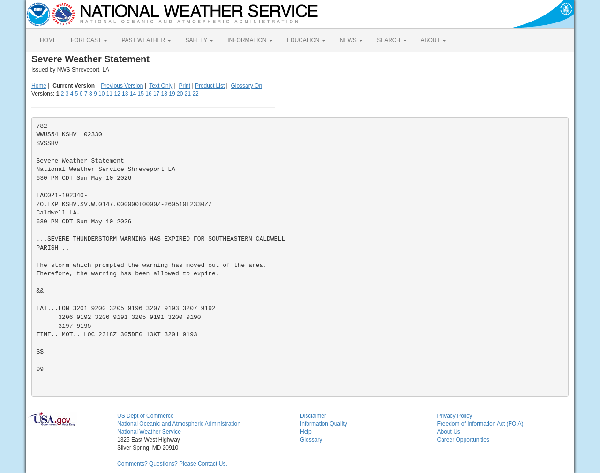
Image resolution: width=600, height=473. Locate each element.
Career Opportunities (463, 439)
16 (148, 93)
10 (101, 93)
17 (156, 93)
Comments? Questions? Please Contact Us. (172, 463)
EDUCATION (306, 40)
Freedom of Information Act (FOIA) (480, 424)
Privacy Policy (454, 416)
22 (195, 93)
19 (172, 93)
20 (180, 93)
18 (164, 93)
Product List (210, 85)
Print (184, 85)
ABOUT (433, 40)
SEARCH (391, 40)
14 (133, 93)
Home (38, 85)
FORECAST (89, 40)
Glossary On (246, 85)
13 (125, 93)
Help (306, 432)
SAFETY (199, 40)
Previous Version (122, 85)
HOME (48, 40)
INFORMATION (249, 40)
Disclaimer (313, 416)
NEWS (351, 40)
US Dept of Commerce (145, 416)
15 (141, 93)
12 (117, 93)
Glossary (311, 439)
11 (109, 93)
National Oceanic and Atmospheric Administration (178, 424)
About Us (448, 432)
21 (188, 93)
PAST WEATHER (146, 40)
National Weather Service (149, 432)
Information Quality (323, 424)
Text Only (160, 85)
